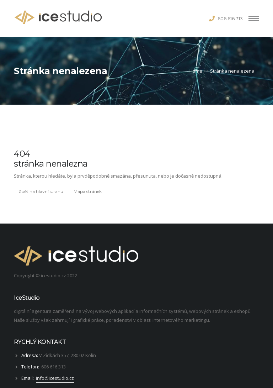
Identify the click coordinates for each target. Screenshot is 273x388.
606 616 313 (230, 18)
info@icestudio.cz (55, 378)
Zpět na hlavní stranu (40, 191)
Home (195, 71)
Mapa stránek (88, 191)
